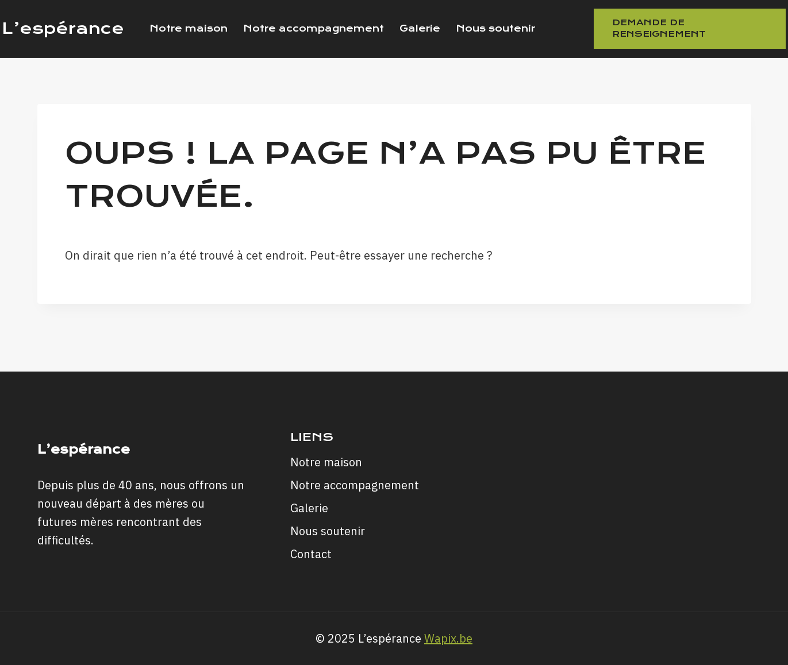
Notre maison (188, 28)
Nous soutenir (495, 28)
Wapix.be (448, 638)
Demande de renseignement (659, 28)
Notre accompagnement (313, 28)
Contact (311, 554)
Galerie (419, 28)
